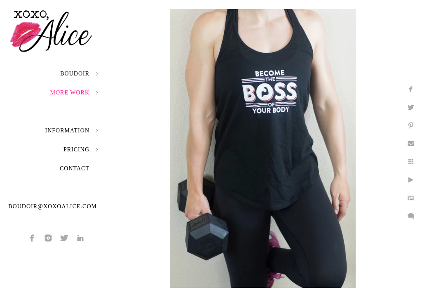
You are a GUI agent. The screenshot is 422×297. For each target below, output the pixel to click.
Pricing (76, 149)
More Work (69, 93)
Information (67, 130)
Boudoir (74, 74)
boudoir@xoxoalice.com (52, 206)
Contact (74, 168)
